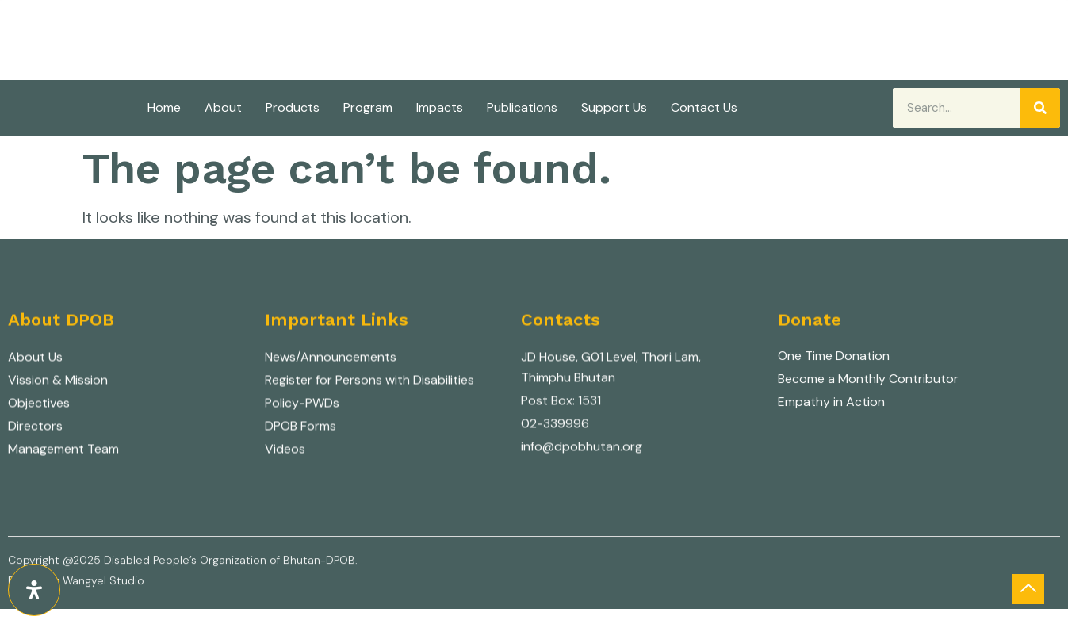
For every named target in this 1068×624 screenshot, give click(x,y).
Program (367, 107)
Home (164, 107)
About (223, 107)
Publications (522, 107)
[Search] (1040, 108)
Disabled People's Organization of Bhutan (308, 17)
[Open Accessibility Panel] (34, 590)
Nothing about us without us (217, 41)
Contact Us (704, 107)
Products (293, 107)
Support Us (614, 107)
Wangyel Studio (103, 585)
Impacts (439, 107)
